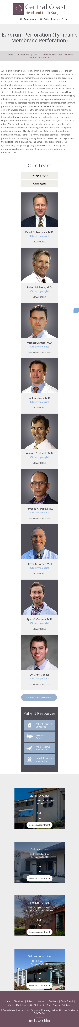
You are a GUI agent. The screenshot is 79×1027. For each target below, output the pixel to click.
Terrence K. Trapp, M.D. (39, 510)
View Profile (39, 242)
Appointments (31, 19)
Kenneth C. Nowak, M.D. (39, 455)
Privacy (30, 1001)
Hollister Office (39, 902)
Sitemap (41, 1001)
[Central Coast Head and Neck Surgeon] (39, 9)
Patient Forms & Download (40, 725)
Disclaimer (19, 1001)
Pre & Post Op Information (38, 748)
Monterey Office (39, 795)
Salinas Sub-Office (39, 956)
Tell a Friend (67, 1001)
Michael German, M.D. (39, 344)
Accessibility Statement (33, 1005)
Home (10, 54)
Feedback (53, 1001)
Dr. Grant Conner (39, 676)
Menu (75, 1)
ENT (36, 54)
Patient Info (23, 54)
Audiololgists (39, 183)
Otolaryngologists (40, 175)
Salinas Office (39, 849)
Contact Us (13, 1005)
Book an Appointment (39, 825)
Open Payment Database (59, 1005)
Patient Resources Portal (55, 19)
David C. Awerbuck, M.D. (39, 234)
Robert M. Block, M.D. (39, 289)
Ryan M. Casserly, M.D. (39, 621)
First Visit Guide (35, 737)
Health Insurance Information (40, 760)
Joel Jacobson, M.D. (39, 399)
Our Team (39, 165)
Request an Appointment (39, 697)
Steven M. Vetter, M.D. (39, 565)
